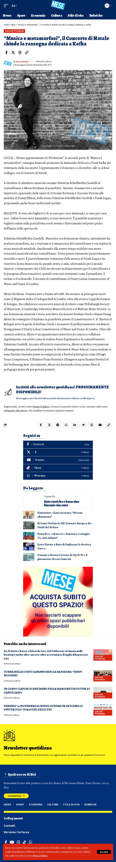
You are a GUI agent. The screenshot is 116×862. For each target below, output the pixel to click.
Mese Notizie (22, 61)
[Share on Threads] (20, 52)
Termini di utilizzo (41, 406)
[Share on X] (13, 52)
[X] (58, 452)
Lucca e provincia (14, 30)
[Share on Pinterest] (57, 425)
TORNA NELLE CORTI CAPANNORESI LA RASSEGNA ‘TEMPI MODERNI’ (43, 673)
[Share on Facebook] (6, 52)
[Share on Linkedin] (74, 425)
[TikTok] (24, 842)
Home (6, 24)
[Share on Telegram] (83, 425)
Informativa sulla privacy (15, 410)
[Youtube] (58, 460)
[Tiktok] (58, 468)
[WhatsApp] (58, 476)
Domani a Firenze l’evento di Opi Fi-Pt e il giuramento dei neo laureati (62, 557)
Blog (13, 24)
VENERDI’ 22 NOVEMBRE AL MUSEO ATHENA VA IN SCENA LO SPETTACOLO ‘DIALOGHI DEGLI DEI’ (43, 707)
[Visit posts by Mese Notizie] (8, 63)
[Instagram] (18, 842)
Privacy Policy (40, 855)
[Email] (100, 425)
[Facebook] (58, 444)
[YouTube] (12, 842)
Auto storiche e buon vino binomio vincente (61, 503)
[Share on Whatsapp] (66, 425)
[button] (104, 852)
